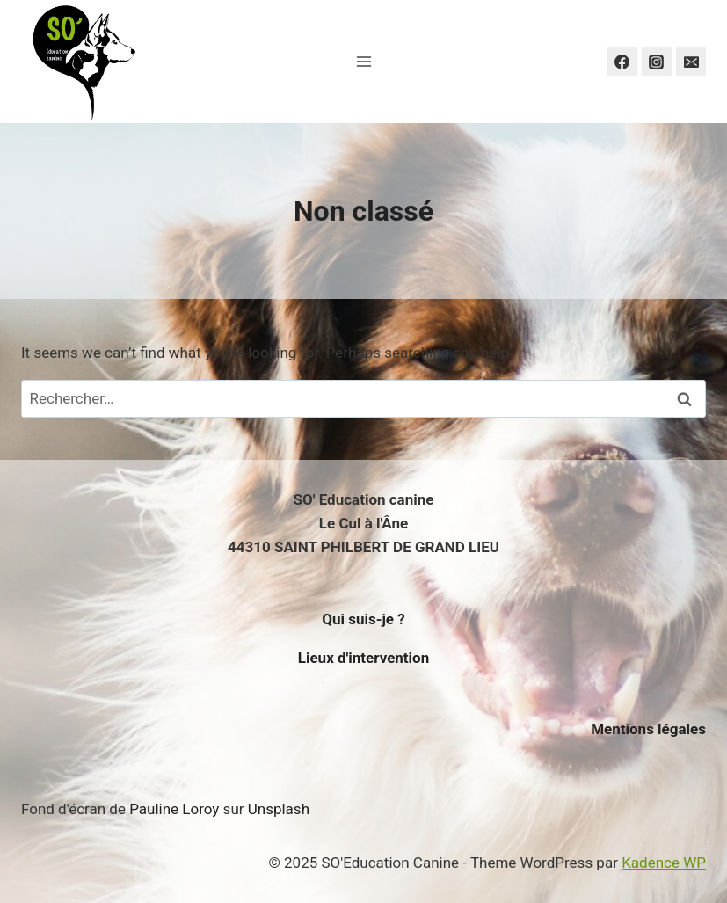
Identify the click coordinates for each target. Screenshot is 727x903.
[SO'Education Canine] (82, 61)
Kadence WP (664, 862)
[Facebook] (622, 61)
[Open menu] (363, 61)
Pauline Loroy (174, 809)
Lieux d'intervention (364, 657)
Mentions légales (648, 729)
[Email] (691, 61)
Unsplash (278, 809)
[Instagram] (657, 61)
